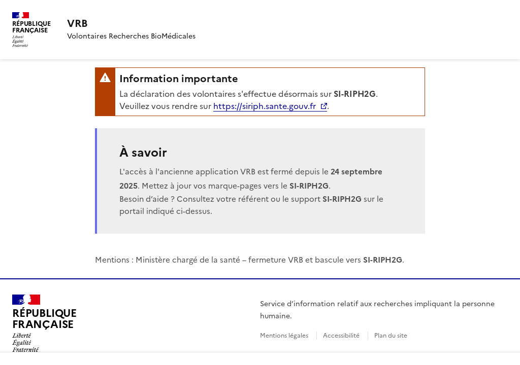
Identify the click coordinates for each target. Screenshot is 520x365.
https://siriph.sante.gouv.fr (264, 106)
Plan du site (390, 335)
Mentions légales (284, 335)
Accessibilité (341, 335)
